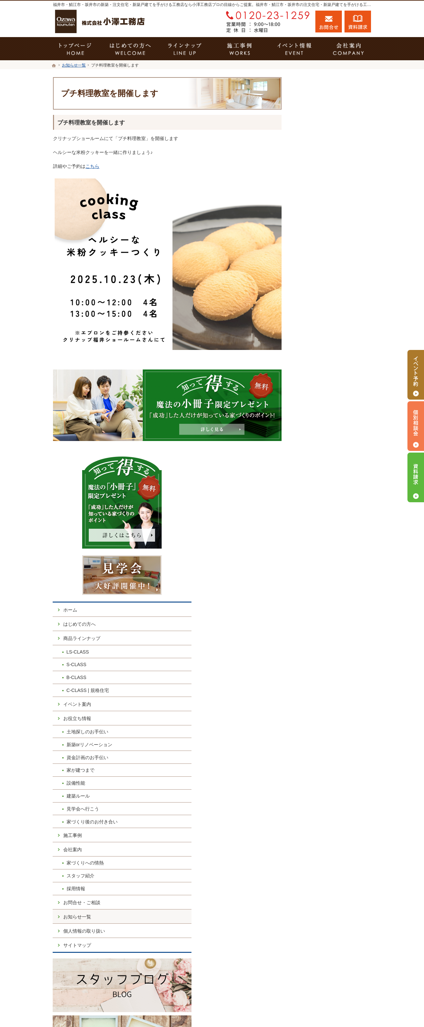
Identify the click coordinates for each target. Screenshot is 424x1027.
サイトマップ (316, 566)
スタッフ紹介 (319, 497)
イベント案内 (316, 325)
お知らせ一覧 (316, 538)
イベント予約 (415, 375)
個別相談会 (415, 426)
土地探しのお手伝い (326, 353)
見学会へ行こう (321, 430)
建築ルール (317, 417)
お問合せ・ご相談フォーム (331, 979)
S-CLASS (315, 286)
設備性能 (314, 404)
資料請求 (357, 21)
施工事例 (311, 457)
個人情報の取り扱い (323, 552)
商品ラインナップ (320, 260)
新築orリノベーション (328, 365)
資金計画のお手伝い (326, 378)
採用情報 (314, 510)
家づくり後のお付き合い (330, 443)
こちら (92, 166)
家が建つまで (319, 391)
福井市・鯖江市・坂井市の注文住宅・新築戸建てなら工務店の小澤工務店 (269, 1009)
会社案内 (311, 471)
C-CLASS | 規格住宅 (326, 312)
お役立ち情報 (316, 339)
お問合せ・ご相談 (320, 523)
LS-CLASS (316, 273)
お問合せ (328, 21)
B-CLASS (315, 299)
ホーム (309, 231)
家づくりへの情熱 (324, 484)
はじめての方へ (318, 245)
